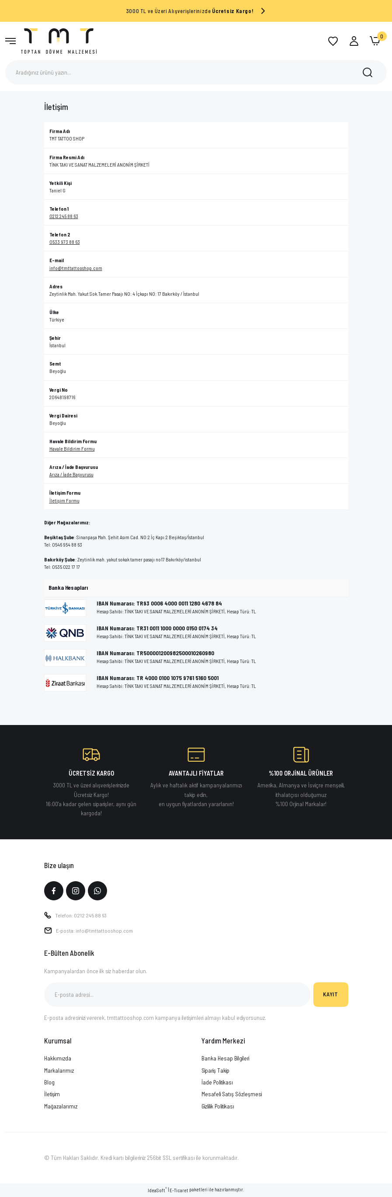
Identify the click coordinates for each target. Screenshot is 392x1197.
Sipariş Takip (215, 1071)
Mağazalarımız (60, 1106)
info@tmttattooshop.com (75, 268)
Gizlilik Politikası (217, 1106)
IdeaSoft (157, 1190)
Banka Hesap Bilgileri (225, 1059)
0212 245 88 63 (63, 216)
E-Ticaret (179, 1191)
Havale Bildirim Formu (72, 448)
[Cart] (375, 41)
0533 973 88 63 (64, 242)
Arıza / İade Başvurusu (71, 474)
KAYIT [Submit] (330, 995)
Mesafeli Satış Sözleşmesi (231, 1094)
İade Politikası (217, 1083)
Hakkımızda (57, 1059)
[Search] (196, 72)
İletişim (52, 1094)
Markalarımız (59, 1071)
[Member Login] (354, 41)
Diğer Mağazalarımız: (67, 522)
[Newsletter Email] (177, 995)
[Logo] (59, 40)
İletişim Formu (64, 500)
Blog (49, 1083)
